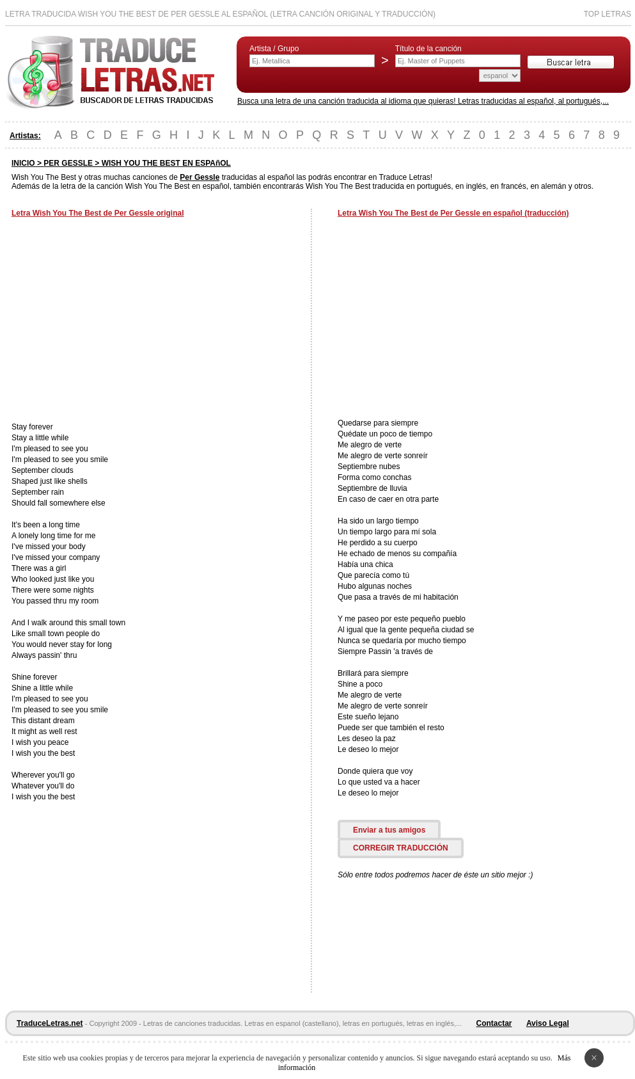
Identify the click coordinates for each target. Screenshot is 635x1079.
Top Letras (607, 14)
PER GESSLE (68, 163)
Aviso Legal (547, 1023)
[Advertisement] (119, 321)
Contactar (494, 1023)
